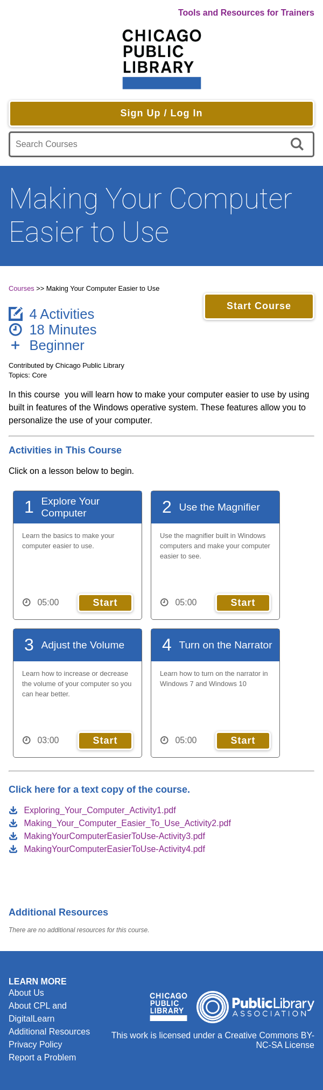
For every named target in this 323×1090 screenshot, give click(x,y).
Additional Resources (49, 1031)
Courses (21, 288)
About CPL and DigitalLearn (38, 1012)
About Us (26, 992)
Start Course (259, 306)
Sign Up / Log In (162, 113)
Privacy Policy (35, 1044)
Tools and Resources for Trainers (246, 12)
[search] (299, 144)
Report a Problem (42, 1057)
